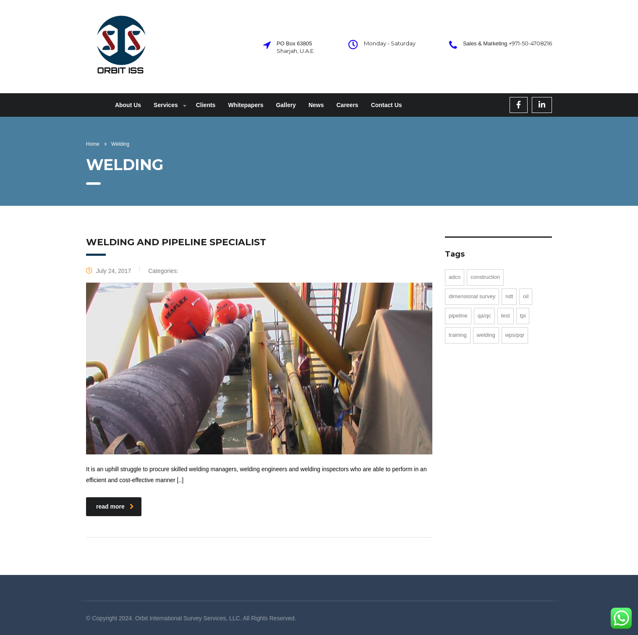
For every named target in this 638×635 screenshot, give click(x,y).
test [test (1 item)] (505, 315)
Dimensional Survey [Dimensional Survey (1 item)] (472, 296)
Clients (206, 105)
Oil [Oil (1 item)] (525, 296)
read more (115, 506)
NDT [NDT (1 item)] (509, 296)
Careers (347, 105)
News (316, 105)
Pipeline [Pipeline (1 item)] (458, 315)
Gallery (285, 105)
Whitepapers (245, 105)
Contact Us (386, 105)
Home (92, 144)
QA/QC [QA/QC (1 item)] (484, 315)
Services (166, 105)
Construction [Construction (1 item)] (485, 277)
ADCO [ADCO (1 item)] (454, 277)
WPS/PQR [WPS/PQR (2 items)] (515, 335)
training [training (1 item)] (458, 335)
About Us (128, 105)
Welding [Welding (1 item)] (486, 335)
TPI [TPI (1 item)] (523, 315)
